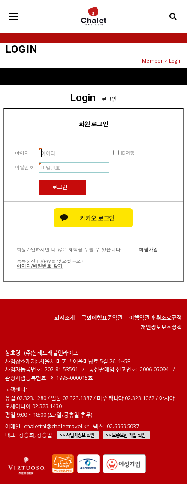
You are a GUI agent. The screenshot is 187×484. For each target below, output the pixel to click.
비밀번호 (24, 167)
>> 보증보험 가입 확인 (125, 435)
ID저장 (128, 152)
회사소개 (64, 317)
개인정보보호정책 (161, 327)
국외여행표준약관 (102, 317)
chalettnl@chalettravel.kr (56, 426)
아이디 (22, 152)
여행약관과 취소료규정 (155, 317)
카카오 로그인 (93, 217)
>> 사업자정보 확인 (77, 435)
